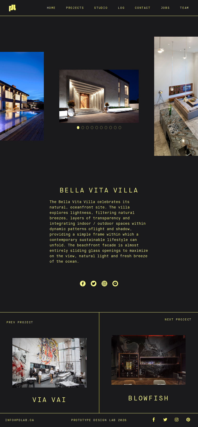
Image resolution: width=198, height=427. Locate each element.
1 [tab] (78, 128)
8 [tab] (111, 128)
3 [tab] (87, 128)
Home (51, 7)
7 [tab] (106, 128)
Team (184, 7)
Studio (101, 7)
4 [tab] (92, 128)
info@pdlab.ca (19, 419)
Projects (75, 7)
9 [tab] (115, 128)
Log (121, 7)
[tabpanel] (99, 97)
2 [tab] (83, 128)
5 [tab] (97, 128)
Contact (143, 7)
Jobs (165, 7)
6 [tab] (101, 128)
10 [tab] (120, 128)
